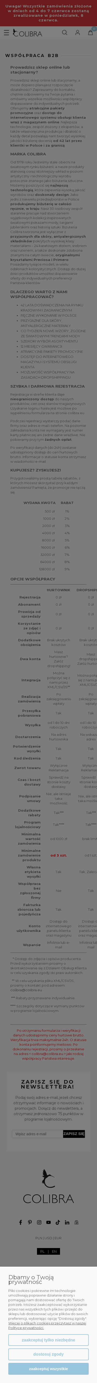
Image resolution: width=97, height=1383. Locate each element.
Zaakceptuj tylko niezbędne (48, 1340)
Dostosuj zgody (48, 1354)
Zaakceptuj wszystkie (48, 1368)
